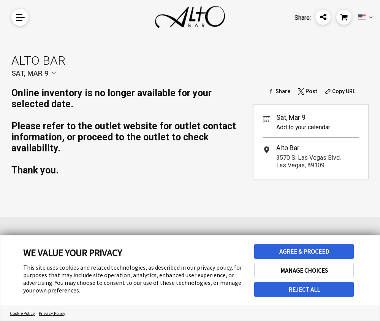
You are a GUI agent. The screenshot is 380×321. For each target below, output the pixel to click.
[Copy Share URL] (339, 91)
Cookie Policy (22, 313)
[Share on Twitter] (306, 91)
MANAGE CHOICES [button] (304, 270)
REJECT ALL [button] (304, 289)
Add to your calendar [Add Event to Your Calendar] (303, 127)
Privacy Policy (52, 313)
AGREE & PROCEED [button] (304, 251)
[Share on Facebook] (278, 91)
